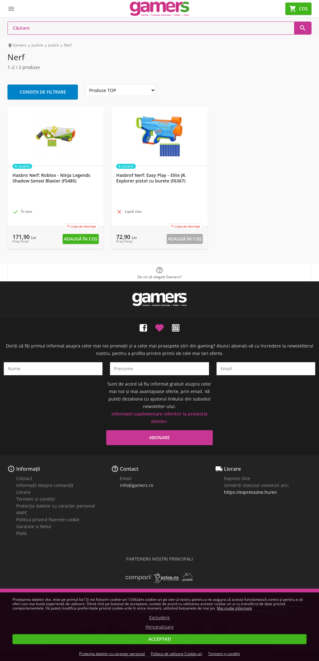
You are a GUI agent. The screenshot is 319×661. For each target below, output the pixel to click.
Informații (28, 469)
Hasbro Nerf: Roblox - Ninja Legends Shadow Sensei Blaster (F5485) (51, 178)
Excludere (159, 617)
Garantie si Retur (34, 526)
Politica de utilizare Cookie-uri (176, 653)
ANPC (22, 513)
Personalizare (159, 627)
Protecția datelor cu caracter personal (55, 506)
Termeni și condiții (35, 499)
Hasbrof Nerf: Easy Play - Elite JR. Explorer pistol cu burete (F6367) (151, 178)
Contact (24, 478)
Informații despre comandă (44, 485)
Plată (21, 533)
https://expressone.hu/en (250, 492)
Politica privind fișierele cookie (47, 519)
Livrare (23, 492)
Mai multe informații (234, 608)
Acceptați (159, 639)
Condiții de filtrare (43, 92)
